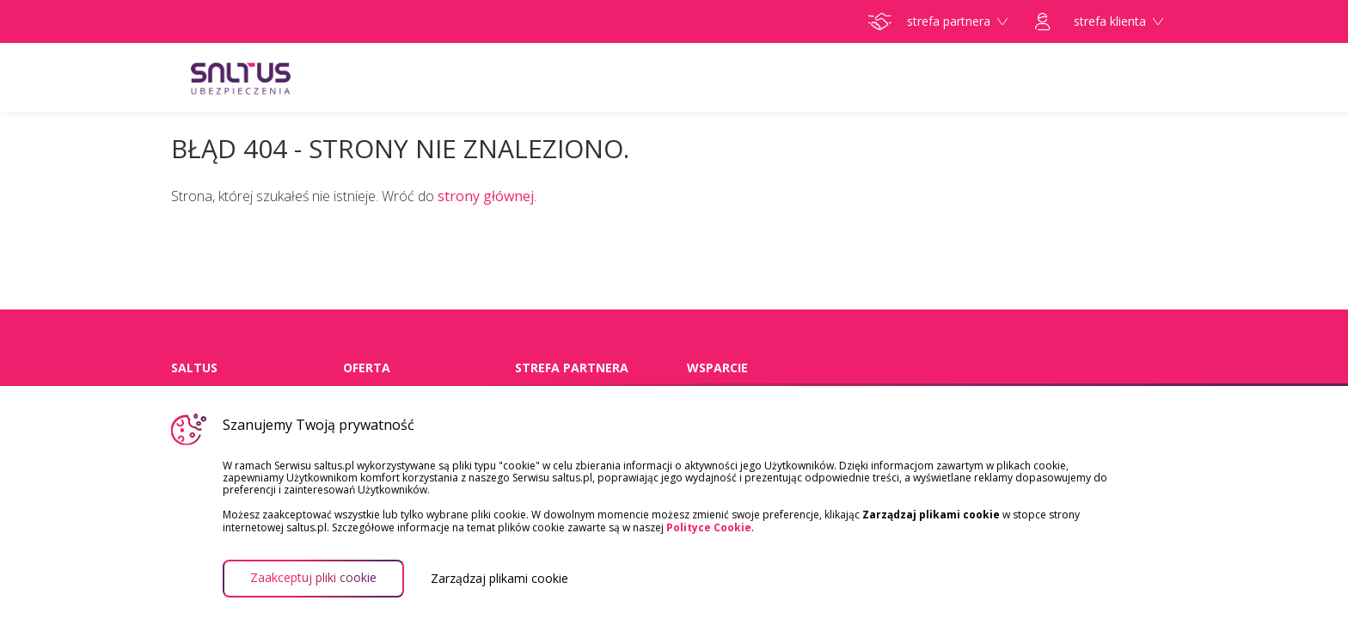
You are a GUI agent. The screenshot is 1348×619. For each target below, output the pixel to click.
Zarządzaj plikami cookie (499, 578)
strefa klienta (1099, 21)
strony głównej (486, 196)
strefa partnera (938, 21)
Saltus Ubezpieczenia (274, 77)
